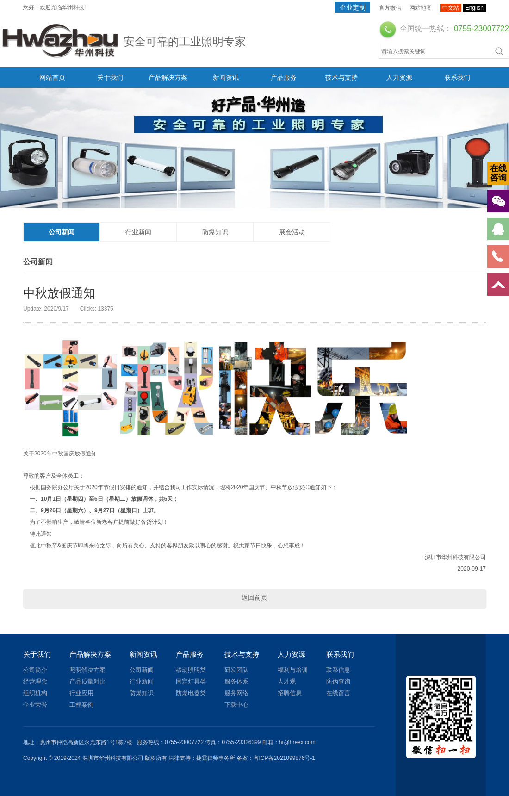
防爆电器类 (191, 693)
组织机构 (35, 693)
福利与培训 (293, 669)
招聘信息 (290, 693)
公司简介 (35, 669)
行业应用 (81, 693)
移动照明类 (191, 669)
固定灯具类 (191, 681)
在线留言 (338, 693)
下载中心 (236, 704)
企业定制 (353, 7)
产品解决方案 (168, 77)
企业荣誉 (35, 704)
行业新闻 (138, 232)
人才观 (287, 681)
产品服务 (284, 77)
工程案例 (81, 704)
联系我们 (457, 77)
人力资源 (399, 77)
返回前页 (254, 597)
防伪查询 (338, 681)
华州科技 (452, 557)
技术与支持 (341, 77)
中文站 (450, 8)
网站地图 (421, 8)
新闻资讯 (226, 77)
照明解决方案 (87, 669)
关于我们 (110, 77)
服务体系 (236, 681)
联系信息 (338, 669)
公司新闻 (61, 232)
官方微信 (390, 8)
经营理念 (35, 681)
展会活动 (292, 232)
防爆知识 (215, 232)
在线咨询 (498, 173)
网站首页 (52, 77)
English (475, 8)
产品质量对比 (87, 681)
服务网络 (236, 693)
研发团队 (236, 669)
